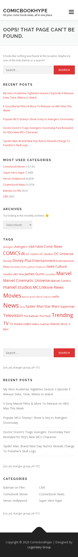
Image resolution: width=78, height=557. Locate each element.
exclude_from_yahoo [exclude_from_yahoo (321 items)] (23, 266)
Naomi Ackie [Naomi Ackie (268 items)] (29, 296)
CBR (5, 196)
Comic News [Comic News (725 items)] (53, 246)
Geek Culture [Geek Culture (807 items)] (57, 266)
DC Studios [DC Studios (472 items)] (46, 254)
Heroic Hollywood (14, 178)
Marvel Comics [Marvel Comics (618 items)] (61, 280)
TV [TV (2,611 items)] (6, 323)
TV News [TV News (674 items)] (15, 324)
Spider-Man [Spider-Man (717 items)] (35, 306)
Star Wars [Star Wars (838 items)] (52, 306)
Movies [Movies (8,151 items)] (12, 295)
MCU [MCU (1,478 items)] (37, 287)
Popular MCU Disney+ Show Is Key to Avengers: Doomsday (38, 119)
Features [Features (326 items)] (41, 266)
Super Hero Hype (13, 172)
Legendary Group (39, 547)
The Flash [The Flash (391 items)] (45, 316)
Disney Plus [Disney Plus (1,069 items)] (22, 260)
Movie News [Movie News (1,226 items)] (53, 287)
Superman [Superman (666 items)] (67, 306)
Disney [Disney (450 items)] (7, 261)
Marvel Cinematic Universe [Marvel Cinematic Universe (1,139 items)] (26, 280)
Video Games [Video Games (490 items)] (41, 324)
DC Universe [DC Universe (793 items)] (63, 253)
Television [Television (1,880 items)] (13, 315)
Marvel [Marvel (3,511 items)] (64, 273)
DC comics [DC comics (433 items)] (32, 254)
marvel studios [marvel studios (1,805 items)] (17, 287)
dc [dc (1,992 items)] (23, 253)
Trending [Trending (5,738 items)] (62, 314)
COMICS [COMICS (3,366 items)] (11, 253)
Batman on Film (12, 190)
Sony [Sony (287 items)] (22, 306)
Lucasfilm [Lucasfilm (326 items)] (50, 274)
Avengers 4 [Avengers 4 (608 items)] (22, 246)
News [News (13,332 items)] (11, 305)
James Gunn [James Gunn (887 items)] (34, 273)
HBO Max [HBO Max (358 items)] (18, 274)
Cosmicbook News (14, 184)
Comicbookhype (25, 10)
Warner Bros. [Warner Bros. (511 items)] (59, 324)
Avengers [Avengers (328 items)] (8, 246)
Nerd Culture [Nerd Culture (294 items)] (43, 296)
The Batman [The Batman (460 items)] (31, 316)
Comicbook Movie (14, 166)
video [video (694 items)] (27, 324)
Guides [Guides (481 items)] (7, 274)
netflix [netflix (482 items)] (55, 296)
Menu (71, 12)
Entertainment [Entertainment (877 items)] (44, 260)
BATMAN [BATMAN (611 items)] (36, 246)
